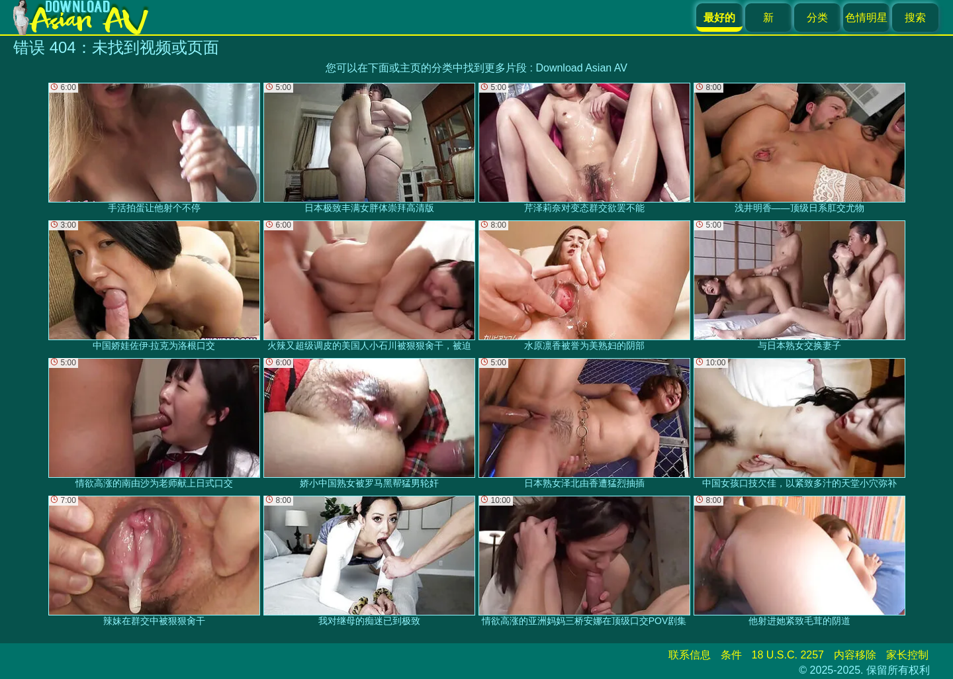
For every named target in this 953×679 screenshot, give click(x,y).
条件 (731, 654)
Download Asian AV (581, 67)
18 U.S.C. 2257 (788, 654)
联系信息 (689, 654)
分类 (817, 17)
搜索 (915, 17)
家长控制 (907, 654)
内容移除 (855, 654)
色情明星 (866, 17)
